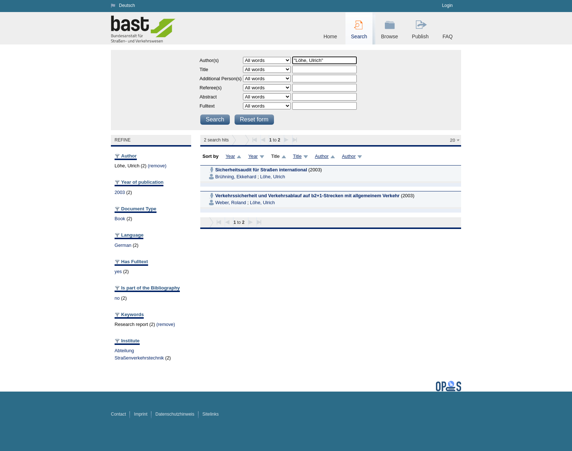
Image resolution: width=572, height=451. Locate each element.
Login (447, 5)
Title (204, 69)
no (117, 298)
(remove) (157, 165)
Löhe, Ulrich (272, 176)
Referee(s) (210, 87)
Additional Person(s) (220, 78)
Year (230, 156)
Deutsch (127, 5)
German (123, 245)
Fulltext (207, 106)
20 (452, 140)
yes (118, 271)
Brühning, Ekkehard (235, 176)
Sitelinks (210, 414)
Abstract (208, 97)
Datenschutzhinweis (174, 414)
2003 (120, 192)
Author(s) (209, 60)
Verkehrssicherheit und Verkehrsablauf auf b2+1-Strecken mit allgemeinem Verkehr (307, 195)
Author (322, 156)
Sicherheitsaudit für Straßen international (261, 169)
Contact (118, 414)
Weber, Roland (230, 202)
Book (120, 218)
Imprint (140, 414)
